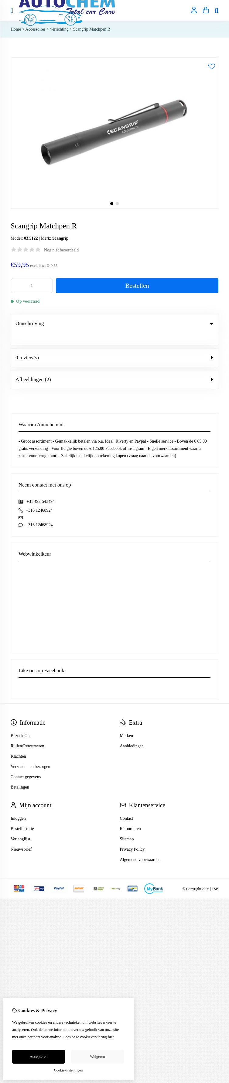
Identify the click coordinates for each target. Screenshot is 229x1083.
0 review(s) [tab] (114, 345)
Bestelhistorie (22, 816)
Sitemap (127, 826)
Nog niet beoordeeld (61, 250)
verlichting (59, 29)
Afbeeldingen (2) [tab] (114, 367)
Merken (126, 723)
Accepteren (38, 1056)
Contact (126, 806)
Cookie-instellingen (68, 1070)
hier (111, 1037)
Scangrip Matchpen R (91, 29)
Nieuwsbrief (21, 837)
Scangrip (60, 238)
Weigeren (97, 1056)
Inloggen (18, 806)
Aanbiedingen (132, 733)
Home (16, 29)
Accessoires (35, 29)
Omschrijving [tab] (114, 323)
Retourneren (130, 816)
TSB (215, 876)
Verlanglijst (20, 826)
